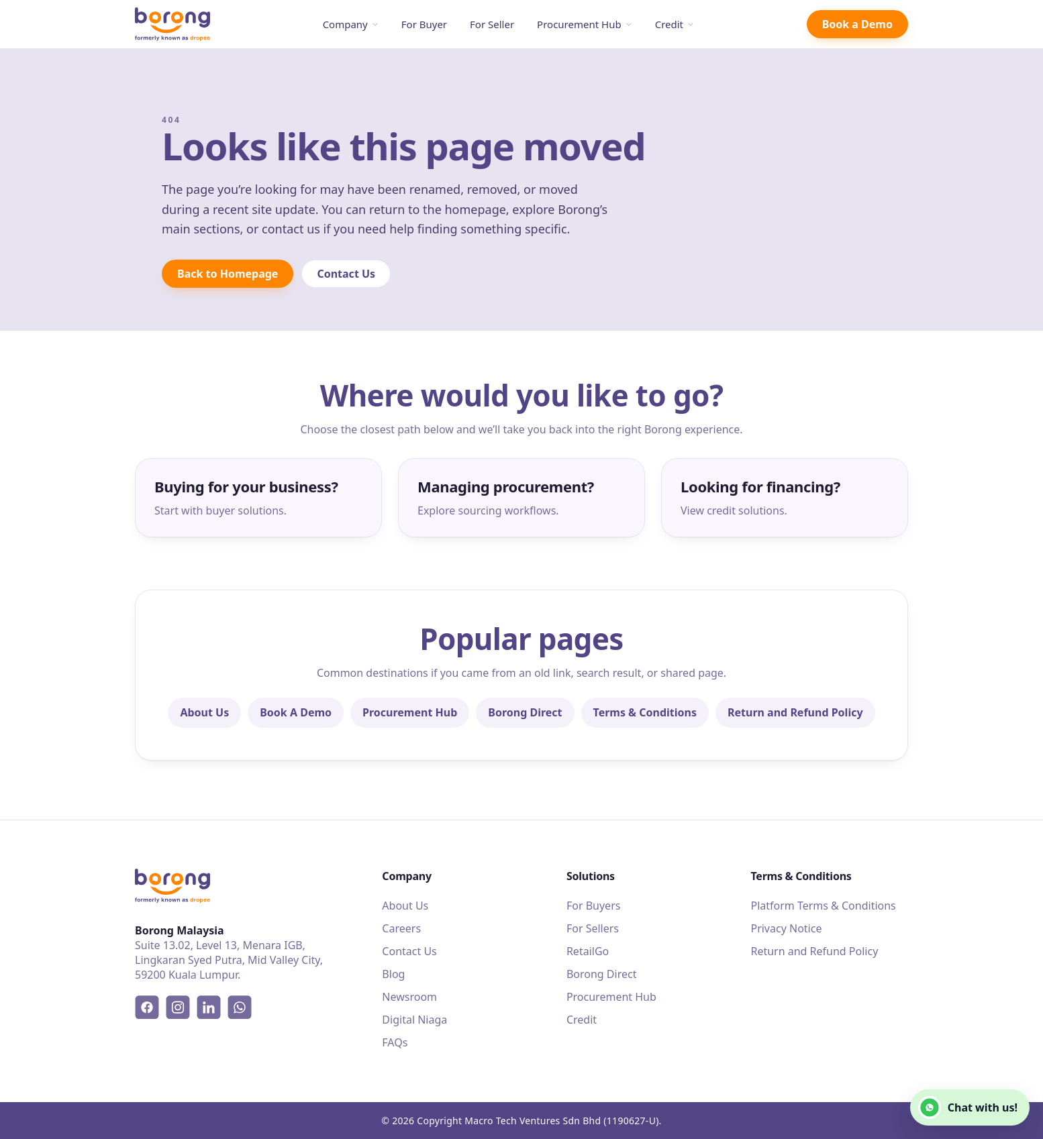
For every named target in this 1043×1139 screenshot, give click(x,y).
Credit (674, 24)
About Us (204, 712)
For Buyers (593, 905)
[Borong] (172, 24)
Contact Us (346, 273)
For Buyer (424, 24)
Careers (401, 928)
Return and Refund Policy (795, 712)
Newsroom (409, 996)
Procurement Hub (584, 24)
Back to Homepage (227, 273)
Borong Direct (525, 712)
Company (351, 24)
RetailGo (587, 951)
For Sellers (592, 928)
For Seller (492, 24)
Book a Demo (857, 24)
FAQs (394, 1042)
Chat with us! (967, 1107)
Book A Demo (296, 712)
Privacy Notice (786, 928)
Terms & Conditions (645, 712)
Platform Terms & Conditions (822, 905)
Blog (393, 974)
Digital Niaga (414, 1019)
